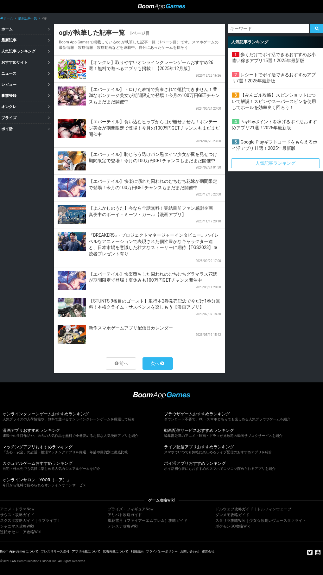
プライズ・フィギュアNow (130, 509)
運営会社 (208, 551)
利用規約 (137, 551)
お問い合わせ (189, 551)
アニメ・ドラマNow (17, 509)
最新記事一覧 (27, 18)
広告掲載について (115, 551)
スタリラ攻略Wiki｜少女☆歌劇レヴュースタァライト (260, 520)
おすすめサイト (14, 62)
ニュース (8, 73)
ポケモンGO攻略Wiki (232, 526)
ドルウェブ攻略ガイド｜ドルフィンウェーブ (253, 509)
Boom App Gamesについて (19, 551)
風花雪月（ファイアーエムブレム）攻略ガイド (147, 520)
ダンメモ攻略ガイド (232, 515)
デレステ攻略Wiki (123, 526)
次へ (154, 363)
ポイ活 (7, 129)
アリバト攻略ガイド (125, 515)
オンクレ (8, 107)
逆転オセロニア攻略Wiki (20, 532)
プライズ (8, 118)
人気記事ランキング (18, 51)
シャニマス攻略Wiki (17, 526)
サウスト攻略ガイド (17, 515)
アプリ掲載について (86, 551)
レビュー (8, 84)
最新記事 (8, 40)
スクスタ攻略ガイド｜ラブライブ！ (30, 520)
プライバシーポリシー (162, 551)
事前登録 (8, 95)
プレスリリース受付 (55, 551)
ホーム (6, 18)
